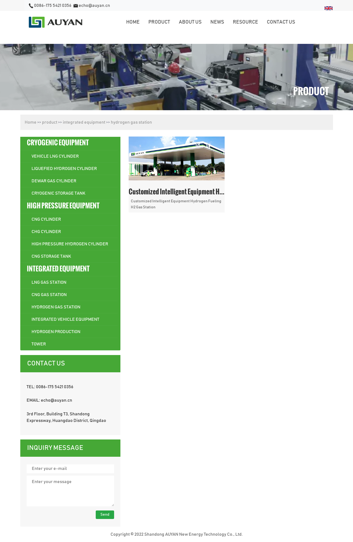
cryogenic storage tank (58, 193)
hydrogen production (56, 332)
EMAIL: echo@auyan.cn (49, 400)
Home (30, 122)
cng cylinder (46, 219)
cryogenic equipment (58, 142)
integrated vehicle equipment (65, 319)
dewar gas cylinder (54, 181)
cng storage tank (51, 256)
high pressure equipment (63, 205)
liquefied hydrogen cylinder (64, 168)
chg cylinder (46, 231)
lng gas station (49, 282)
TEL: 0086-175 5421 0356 (50, 387)
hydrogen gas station (131, 122)
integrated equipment (84, 122)
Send (104, 515)
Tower (39, 344)
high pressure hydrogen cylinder (70, 244)
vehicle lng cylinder (55, 156)
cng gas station (49, 295)
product (49, 122)
